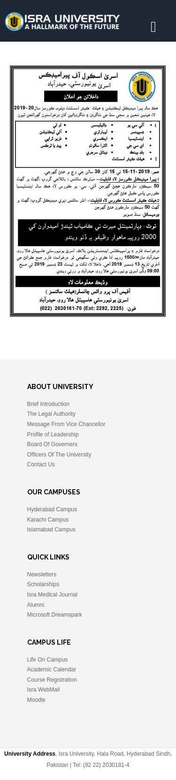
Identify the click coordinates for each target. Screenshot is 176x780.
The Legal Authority (51, 414)
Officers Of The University (59, 454)
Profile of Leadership (53, 434)
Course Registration (52, 680)
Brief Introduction (48, 404)
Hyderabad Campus (52, 509)
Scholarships (43, 584)
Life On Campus (47, 659)
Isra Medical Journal (52, 594)
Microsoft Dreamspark (54, 614)
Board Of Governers (52, 444)
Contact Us (41, 464)
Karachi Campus (48, 519)
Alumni (36, 605)
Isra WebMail (43, 689)
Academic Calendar (52, 669)
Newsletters (42, 574)
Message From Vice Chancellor (66, 424)
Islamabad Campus (51, 529)
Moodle (36, 700)
